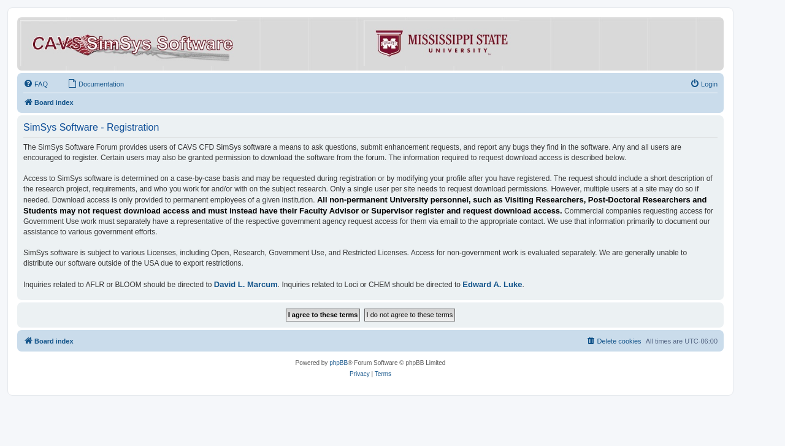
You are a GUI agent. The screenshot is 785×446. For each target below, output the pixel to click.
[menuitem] (35, 84)
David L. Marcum (246, 284)
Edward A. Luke (492, 284)
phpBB (338, 362)
